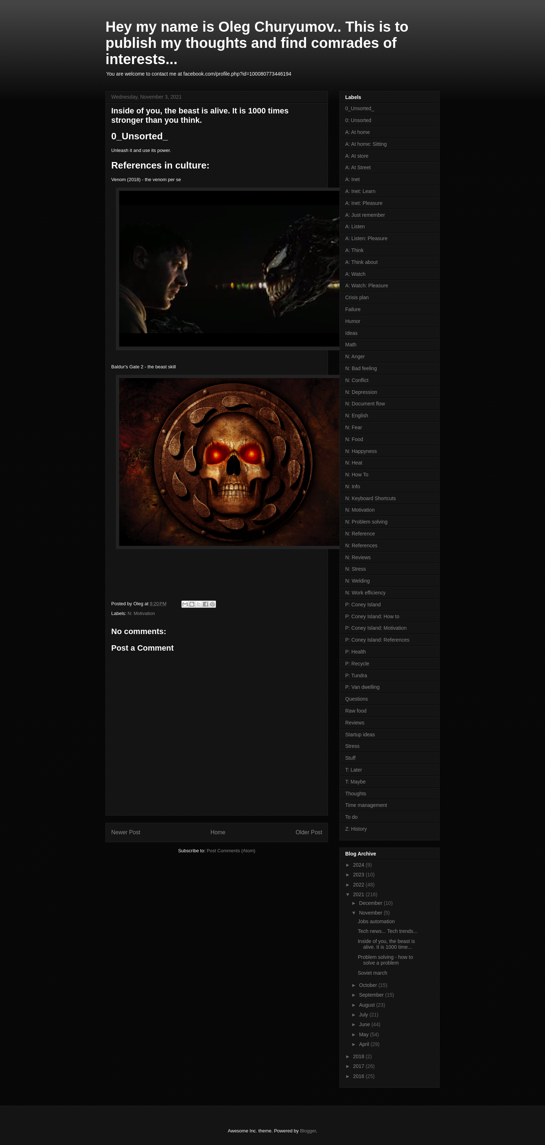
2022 (359, 885)
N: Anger (355, 356)
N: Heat (353, 463)
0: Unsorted (358, 120)
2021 (359, 894)
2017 (359, 1066)
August (367, 1005)
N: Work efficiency (365, 593)
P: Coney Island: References (377, 640)
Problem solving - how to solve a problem (385, 960)
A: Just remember (365, 215)
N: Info (352, 486)
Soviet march (372, 973)
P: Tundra (356, 675)
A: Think (354, 250)
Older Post (309, 832)
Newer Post (125, 832)
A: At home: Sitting (366, 144)
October (368, 985)
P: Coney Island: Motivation (375, 628)
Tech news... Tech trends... (388, 931)
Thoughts (355, 793)
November (371, 913)
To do (351, 817)
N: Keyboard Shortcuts (370, 498)
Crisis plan (357, 297)
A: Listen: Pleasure (366, 238)
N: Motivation (141, 613)
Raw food (355, 711)
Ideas (351, 333)
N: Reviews (358, 557)
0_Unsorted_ (359, 108)
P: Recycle (357, 663)
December (371, 903)
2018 (359, 1056)
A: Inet (352, 179)
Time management (366, 805)
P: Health (355, 652)
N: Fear (353, 427)
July (364, 1015)
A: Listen (355, 226)
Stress (352, 746)
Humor (352, 321)
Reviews (354, 723)
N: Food (354, 439)
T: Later (353, 770)
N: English (356, 415)
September (372, 995)
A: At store (357, 156)
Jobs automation (376, 921)
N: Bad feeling (361, 368)
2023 (359, 874)
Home (218, 832)
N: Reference (360, 533)
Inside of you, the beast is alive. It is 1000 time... (386, 944)
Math (350, 344)
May (364, 1034)
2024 (359, 865)
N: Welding (357, 581)
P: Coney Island (363, 604)
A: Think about (361, 262)
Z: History (356, 829)
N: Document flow (365, 404)
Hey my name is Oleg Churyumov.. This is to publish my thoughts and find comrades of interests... (257, 43)
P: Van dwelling (362, 687)
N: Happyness (361, 451)
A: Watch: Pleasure (366, 285)
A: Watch (355, 274)
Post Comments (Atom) (231, 850)
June (365, 1024)
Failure (353, 309)
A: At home (357, 132)
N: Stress (355, 569)
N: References (361, 545)
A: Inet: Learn (360, 191)
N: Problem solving (366, 522)
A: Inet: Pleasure (364, 203)
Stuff (350, 758)
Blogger (308, 1130)
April (364, 1044)
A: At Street (358, 167)
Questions (356, 699)
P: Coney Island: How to (372, 616)
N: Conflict (357, 380)
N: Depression (361, 392)
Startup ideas (360, 734)
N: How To (356, 474)
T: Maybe (355, 782)
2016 (359, 1076)
